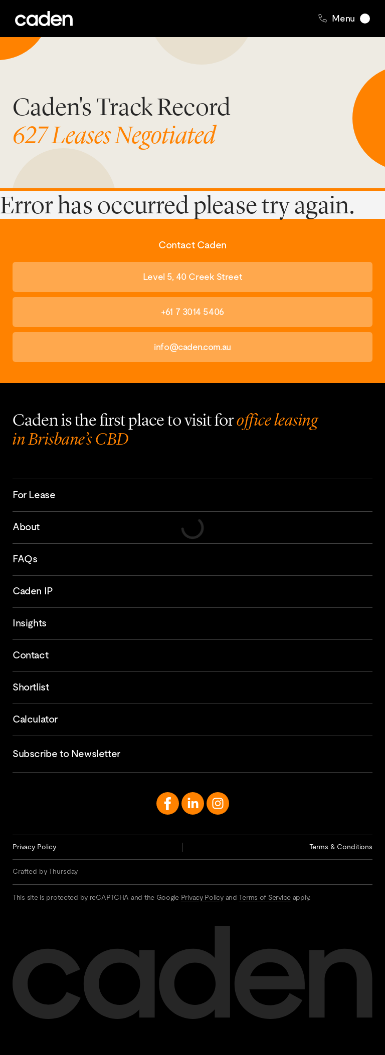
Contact (30, 654)
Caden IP (33, 590)
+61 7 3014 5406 (192, 311)
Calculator (35, 719)
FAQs (25, 558)
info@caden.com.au (192, 346)
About (26, 526)
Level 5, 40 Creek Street (192, 276)
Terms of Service (265, 897)
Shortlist (31, 686)
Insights (30, 622)
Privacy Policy (34, 847)
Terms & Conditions (340, 847)
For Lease (34, 494)
